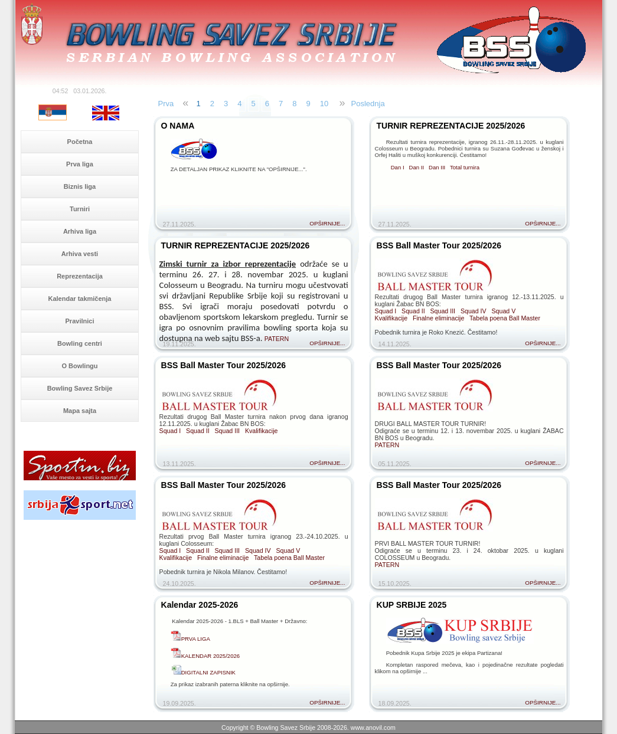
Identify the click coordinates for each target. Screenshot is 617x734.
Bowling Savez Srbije (80, 388)
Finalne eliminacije (438, 318)
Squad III (443, 310)
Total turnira (464, 167)
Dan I (397, 167)
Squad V (503, 310)
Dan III (437, 167)
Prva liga (79, 164)
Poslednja (368, 103)
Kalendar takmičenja (80, 298)
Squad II (413, 310)
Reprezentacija (80, 276)
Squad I (386, 310)
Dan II (417, 167)
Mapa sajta (79, 410)
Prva (166, 103)
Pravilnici (80, 321)
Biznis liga (80, 186)
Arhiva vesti (79, 253)
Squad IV (474, 310)
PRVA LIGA (195, 638)
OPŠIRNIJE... (327, 223)
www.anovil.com (373, 727)
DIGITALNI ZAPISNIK (203, 672)
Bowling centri (79, 343)
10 (324, 103)
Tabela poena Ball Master (504, 318)
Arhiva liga (79, 231)
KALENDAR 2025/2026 (210, 656)
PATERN (277, 338)
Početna (80, 141)
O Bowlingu (79, 365)
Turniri (80, 208)
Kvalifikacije (391, 318)
